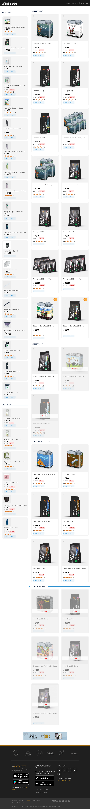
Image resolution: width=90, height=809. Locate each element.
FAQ (59, 806)
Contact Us (38, 789)
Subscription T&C (43, 806)
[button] (88, 3)
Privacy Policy (16, 806)
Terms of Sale (33, 806)
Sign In (75, 3)
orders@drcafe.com (45, 784)
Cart (82, 3)
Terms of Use (24, 806)
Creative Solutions (23, 803)
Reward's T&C (52, 806)
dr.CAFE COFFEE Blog (65, 780)
